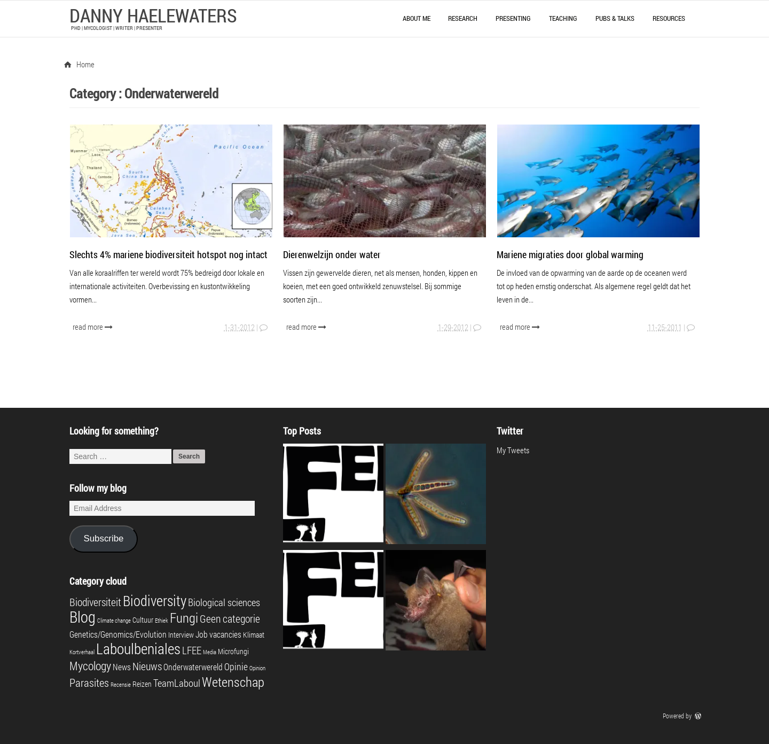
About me (416, 18)
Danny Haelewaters (153, 15)
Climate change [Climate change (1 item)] (114, 620)
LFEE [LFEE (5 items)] (191, 650)
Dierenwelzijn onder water (332, 254)
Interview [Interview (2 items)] (181, 635)
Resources (669, 18)
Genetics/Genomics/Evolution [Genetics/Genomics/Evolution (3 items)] (118, 634)
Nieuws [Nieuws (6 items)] (147, 666)
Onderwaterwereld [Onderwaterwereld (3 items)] (193, 666)
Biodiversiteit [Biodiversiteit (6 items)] (95, 602)
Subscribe (103, 538)
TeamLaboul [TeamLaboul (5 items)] (176, 682)
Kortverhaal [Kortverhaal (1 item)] (82, 652)
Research (462, 18)
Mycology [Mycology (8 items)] (90, 665)
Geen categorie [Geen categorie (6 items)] (230, 618)
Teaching (563, 18)
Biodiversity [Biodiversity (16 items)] (154, 600)
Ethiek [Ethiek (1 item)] (161, 620)
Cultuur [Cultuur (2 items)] (142, 620)
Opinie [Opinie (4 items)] (236, 667)
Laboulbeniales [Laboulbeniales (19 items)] (138, 648)
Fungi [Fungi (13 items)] (184, 617)
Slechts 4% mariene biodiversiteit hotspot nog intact (168, 254)
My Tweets (513, 450)
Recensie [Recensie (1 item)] (121, 684)
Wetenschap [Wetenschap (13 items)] (233, 681)
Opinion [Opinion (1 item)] (257, 668)
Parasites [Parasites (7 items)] (89, 682)
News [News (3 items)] (122, 666)
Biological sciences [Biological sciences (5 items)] (224, 602)
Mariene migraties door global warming (570, 254)
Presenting (513, 18)
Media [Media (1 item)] (209, 652)
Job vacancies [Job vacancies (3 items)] (218, 634)
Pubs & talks (614, 18)
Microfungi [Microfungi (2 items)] (233, 651)
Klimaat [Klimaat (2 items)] (253, 635)
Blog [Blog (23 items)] (82, 616)
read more (94, 326)
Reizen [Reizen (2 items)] (142, 684)
